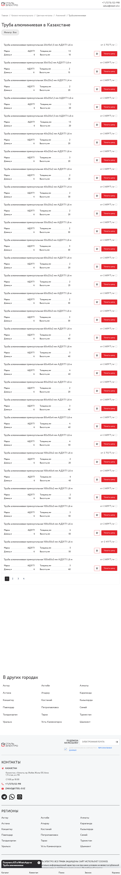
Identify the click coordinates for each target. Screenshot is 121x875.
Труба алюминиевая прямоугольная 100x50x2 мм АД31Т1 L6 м (38, 488)
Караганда (86, 693)
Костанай (46, 700)
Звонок (88, 872)
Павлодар (8, 707)
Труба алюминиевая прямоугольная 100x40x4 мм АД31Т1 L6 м (38, 471)
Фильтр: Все (10, 32)
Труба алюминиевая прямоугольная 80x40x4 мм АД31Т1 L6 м (38, 417)
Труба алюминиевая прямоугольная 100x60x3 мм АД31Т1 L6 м (38, 559)
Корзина (116, 872)
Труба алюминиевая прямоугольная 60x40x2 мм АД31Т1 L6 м (38, 329)
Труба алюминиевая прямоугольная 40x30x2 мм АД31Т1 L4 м (38, 187)
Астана (7, 693)
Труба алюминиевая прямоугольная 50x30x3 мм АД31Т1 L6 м (37, 240)
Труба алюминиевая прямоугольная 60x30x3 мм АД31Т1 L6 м (37, 311)
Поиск (61, 872)
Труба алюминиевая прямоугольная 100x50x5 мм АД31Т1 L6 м (38, 542)
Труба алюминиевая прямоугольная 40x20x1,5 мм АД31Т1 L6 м (38, 116)
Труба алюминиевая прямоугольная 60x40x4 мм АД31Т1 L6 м (38, 364)
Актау (6, 685)
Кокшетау (8, 700)
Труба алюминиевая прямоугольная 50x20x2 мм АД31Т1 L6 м (38, 205)
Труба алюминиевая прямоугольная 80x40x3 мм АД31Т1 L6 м (38, 400)
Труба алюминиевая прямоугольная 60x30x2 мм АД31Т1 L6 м (37, 293)
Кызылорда (86, 700)
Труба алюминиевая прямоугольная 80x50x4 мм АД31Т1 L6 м (38, 435)
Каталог (5, 872)
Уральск (7, 722)
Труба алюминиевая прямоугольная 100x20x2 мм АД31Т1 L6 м (38, 453)
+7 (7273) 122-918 (111, 2)
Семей (83, 707)
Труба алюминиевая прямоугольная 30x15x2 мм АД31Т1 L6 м (37, 62)
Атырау (45, 693)
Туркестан (85, 714)
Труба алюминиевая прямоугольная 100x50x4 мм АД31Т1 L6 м (38, 524)
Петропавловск (50, 707)
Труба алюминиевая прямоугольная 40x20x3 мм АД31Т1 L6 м (38, 151)
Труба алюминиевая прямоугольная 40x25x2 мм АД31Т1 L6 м (38, 169)
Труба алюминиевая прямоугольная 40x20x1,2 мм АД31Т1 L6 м (38, 98)
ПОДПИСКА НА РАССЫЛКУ (71, 742)
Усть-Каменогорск (51, 722)
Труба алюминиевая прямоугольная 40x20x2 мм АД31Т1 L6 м (38, 133)
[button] (97, 53)
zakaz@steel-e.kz (111, 6)
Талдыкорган (10, 714)
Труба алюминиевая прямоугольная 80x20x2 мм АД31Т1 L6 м (38, 382)
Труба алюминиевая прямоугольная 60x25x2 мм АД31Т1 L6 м (38, 275)
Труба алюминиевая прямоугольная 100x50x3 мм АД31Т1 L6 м (38, 506)
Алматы (84, 685)
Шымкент (85, 722)
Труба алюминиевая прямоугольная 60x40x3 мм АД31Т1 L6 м (38, 346)
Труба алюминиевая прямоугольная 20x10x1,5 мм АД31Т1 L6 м (38, 45)
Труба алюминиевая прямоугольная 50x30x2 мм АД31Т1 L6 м (37, 222)
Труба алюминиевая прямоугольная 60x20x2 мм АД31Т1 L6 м (38, 258)
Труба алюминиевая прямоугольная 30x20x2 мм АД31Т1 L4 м (38, 80)
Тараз (44, 714)
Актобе (45, 685)
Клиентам (33, 872)
